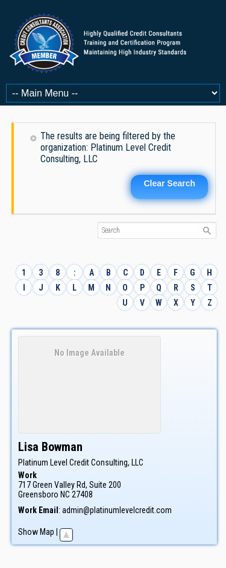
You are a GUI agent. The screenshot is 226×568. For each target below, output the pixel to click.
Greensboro (38, 494)
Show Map (36, 532)
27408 (82, 494)
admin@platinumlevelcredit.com (117, 510)
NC (65, 494)
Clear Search (169, 183)
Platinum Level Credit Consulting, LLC (80, 462)
